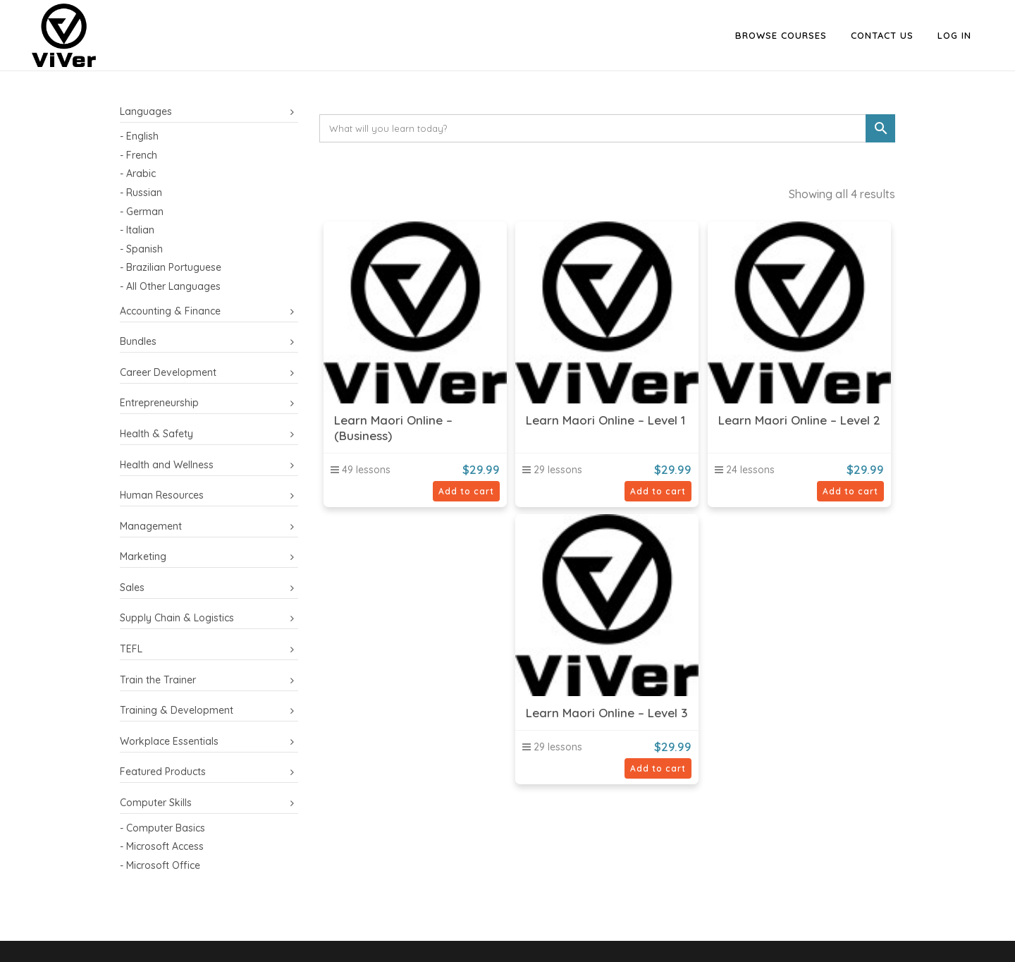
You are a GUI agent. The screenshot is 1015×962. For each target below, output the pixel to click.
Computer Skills (156, 802)
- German (142, 211)
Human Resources (162, 495)
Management (151, 526)
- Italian (137, 230)
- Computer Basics (162, 828)
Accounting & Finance (170, 311)
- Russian (141, 192)
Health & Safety (156, 433)
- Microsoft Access (162, 846)
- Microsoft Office (160, 865)
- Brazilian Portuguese (170, 267)
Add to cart (466, 491)
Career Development (168, 372)
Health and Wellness (167, 464)
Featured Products (163, 771)
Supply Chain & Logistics (177, 617)
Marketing (143, 556)
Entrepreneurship (159, 402)
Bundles (138, 341)
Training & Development (176, 710)
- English (139, 136)
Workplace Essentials (169, 741)
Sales (132, 587)
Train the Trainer (158, 680)
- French (138, 155)
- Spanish (141, 249)
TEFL (131, 649)
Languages (146, 111)
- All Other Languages (170, 286)
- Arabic (138, 173)
